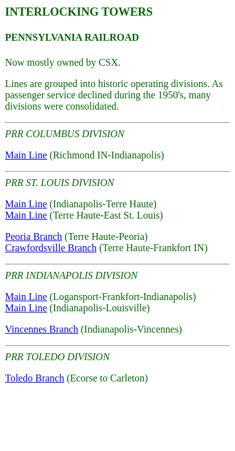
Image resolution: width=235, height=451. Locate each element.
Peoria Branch (33, 236)
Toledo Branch (34, 378)
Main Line (26, 155)
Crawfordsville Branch (51, 247)
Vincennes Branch (41, 329)
